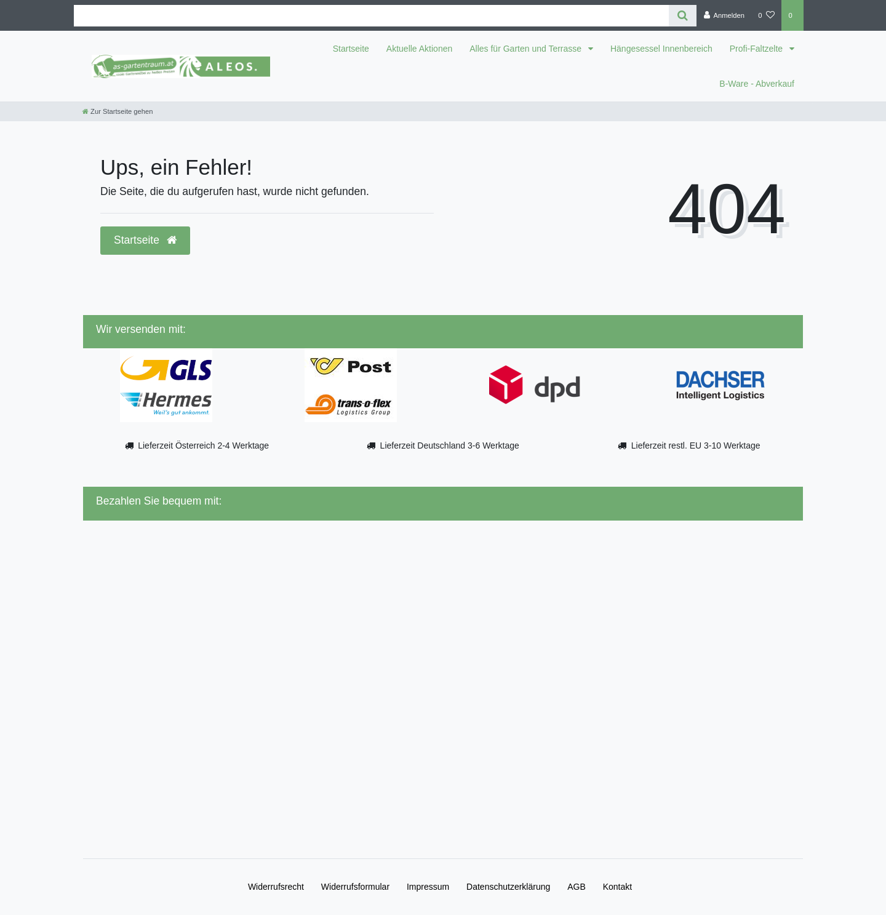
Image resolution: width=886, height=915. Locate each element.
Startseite (351, 49)
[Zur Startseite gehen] (117, 111)
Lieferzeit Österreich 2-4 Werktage (203, 445)
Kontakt (617, 887)
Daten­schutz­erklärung (508, 887)
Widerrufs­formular (355, 887)
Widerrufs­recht (276, 887)
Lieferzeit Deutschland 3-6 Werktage (449, 445)
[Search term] (371, 15)
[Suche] (682, 15)
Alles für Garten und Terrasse (526, 49)
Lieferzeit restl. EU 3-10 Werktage (695, 445)
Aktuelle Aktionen (419, 49)
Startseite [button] (145, 240)
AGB (576, 887)
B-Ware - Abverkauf (756, 84)
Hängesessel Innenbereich (661, 49)
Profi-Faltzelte (757, 49)
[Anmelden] (723, 15)
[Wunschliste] (766, 15)
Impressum (428, 887)
